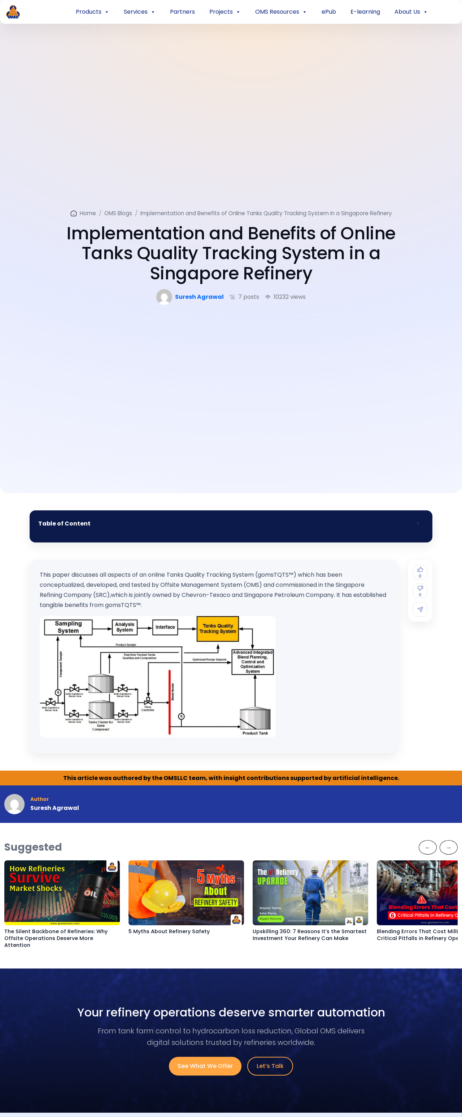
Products (92, 12)
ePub (329, 12)
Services (140, 12)
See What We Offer (205, 1066)
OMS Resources (281, 12)
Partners (182, 12)
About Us (411, 12)
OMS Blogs (118, 213)
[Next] (449, 847)
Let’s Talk (270, 1066)
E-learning (365, 12)
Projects (225, 12)
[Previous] (428, 847)
